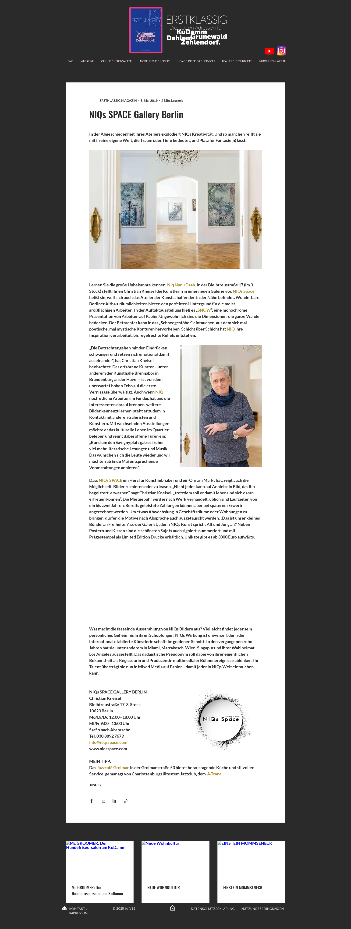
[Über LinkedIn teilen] (114, 801)
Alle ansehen (276, 832)
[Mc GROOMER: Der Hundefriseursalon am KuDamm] (100, 860)
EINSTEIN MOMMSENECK (242, 887)
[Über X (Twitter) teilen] (103, 801)
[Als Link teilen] (126, 801)
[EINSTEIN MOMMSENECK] (251, 860)
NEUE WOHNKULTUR (163, 887)
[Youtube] (269, 51)
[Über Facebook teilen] (91, 801)
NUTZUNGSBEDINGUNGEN (262, 909)
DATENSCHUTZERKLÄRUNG (213, 909)
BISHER (96, 785)
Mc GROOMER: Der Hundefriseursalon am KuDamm (97, 890)
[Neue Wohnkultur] (175, 860)
